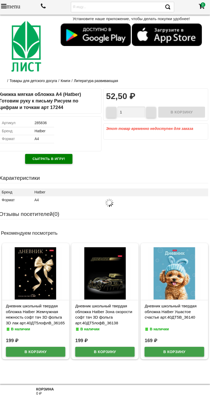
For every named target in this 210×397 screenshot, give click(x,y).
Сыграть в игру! (48, 159)
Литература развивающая (96, 81)
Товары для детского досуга (33, 81)
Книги (65, 81)
